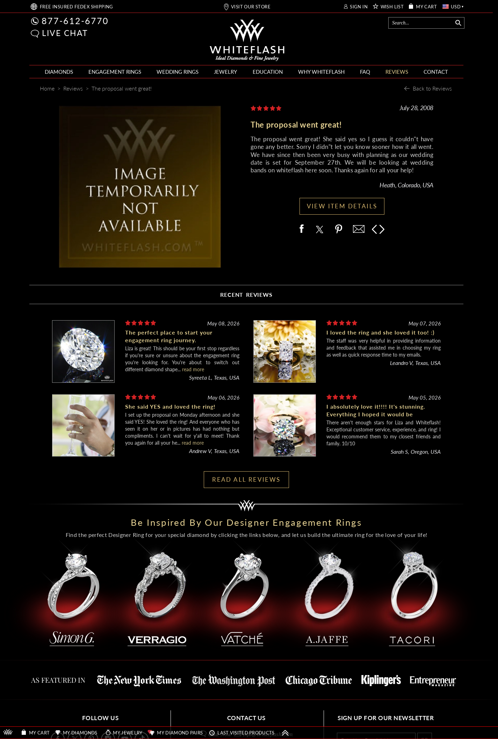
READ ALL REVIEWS (246, 479)
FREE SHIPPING (76, 6)
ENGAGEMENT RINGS (114, 72)
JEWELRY (225, 72)
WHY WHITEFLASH (321, 72)
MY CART (426, 6)
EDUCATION (268, 72)
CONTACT (436, 72)
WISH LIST (392, 6)
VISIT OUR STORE (250, 6)
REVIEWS (396, 72)
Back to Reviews (432, 88)
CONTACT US (246, 718)
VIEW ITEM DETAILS (342, 206)
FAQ (365, 72)
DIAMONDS (59, 72)
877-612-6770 (75, 20)
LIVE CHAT (65, 33)
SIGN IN (359, 6)
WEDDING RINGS (178, 72)
